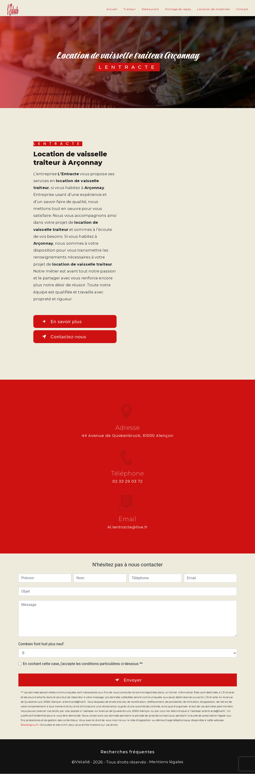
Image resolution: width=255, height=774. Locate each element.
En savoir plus (61, 321)
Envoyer (133, 679)
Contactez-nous (63, 337)
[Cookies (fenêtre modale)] (1, 771)
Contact (242, 9)
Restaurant (150, 9)
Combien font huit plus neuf (41, 644)
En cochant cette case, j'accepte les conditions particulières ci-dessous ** (83, 664)
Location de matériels (213, 9)
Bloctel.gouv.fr (30, 725)
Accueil (111, 9)
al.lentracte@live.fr (127, 523)
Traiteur (129, 9)
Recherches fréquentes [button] (127, 751)
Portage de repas (178, 9)
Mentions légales (166, 762)
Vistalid (82, 762)
